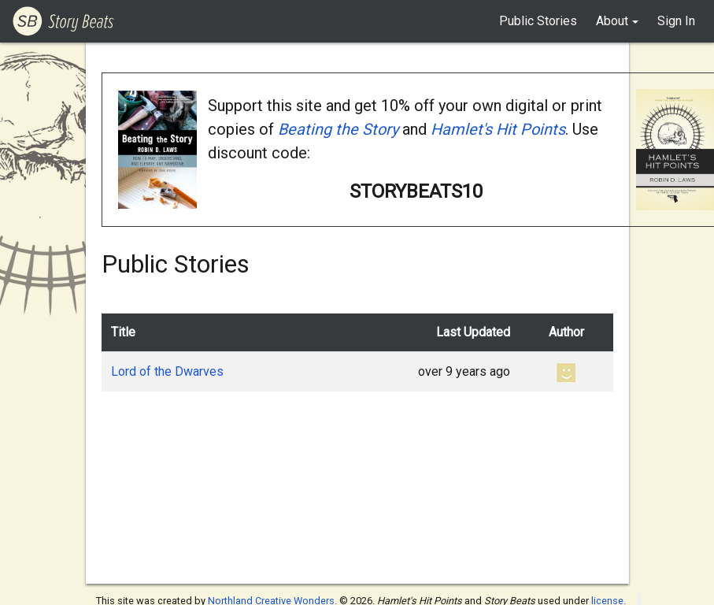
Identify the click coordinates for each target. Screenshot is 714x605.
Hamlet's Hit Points (498, 129)
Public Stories (538, 20)
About (612, 20)
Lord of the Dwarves (167, 371)
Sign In (676, 20)
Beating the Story (338, 129)
